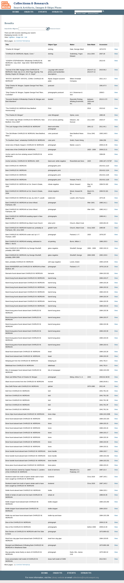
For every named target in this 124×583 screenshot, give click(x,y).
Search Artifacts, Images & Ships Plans (37, 7)
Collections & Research (31, 3)
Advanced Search (93, 13)
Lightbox (12, 37)
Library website (58, 577)
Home (15, 12)
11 (29, 41)
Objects (28, 12)
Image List (19, 37)
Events (42, 12)
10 (27, 41)
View (116, 49)
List (26, 37)
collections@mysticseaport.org (85, 577)
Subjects (57, 12)
